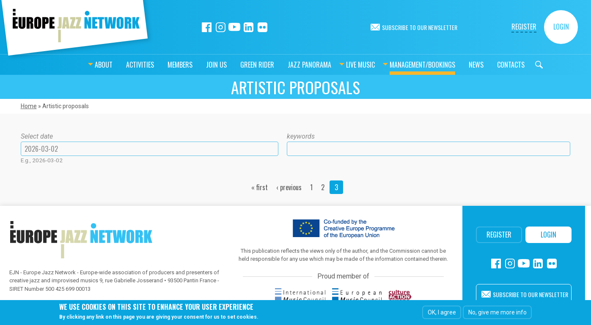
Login (561, 27)
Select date (37, 136)
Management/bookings (401, 65)
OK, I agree (442, 312)
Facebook (207, 27)
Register (523, 27)
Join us (195, 65)
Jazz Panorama (288, 65)
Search (518, 65)
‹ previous (289, 187)
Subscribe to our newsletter (419, 27)
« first (259, 187)
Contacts (489, 65)
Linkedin (249, 27)
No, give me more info (497, 312)
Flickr (262, 27)
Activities (119, 65)
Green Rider (236, 65)
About (82, 65)
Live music (339, 65)
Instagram (221, 27)
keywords (301, 136)
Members (158, 65)
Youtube (235, 27)
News (455, 65)
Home (29, 106)
